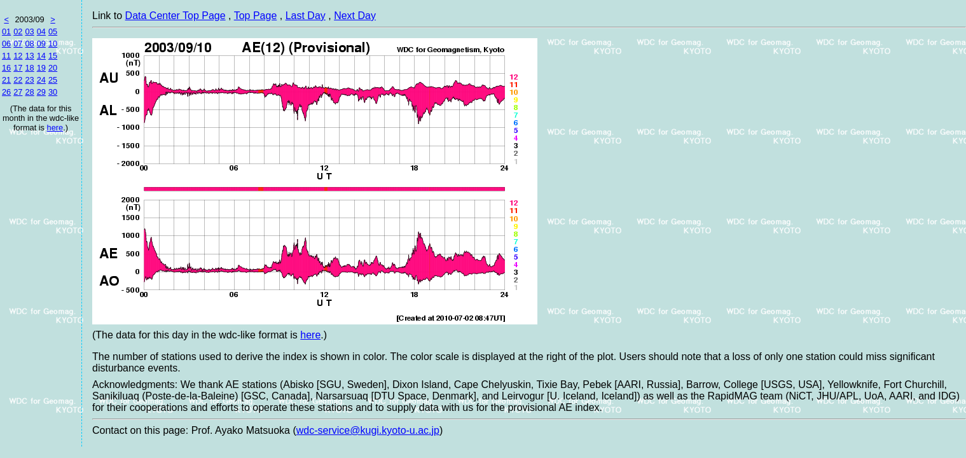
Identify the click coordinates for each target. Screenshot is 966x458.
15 (52, 55)
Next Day (355, 15)
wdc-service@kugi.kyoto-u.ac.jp (367, 430)
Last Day (306, 15)
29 (41, 92)
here (55, 127)
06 (6, 43)
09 (41, 43)
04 (41, 31)
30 (52, 92)
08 (29, 43)
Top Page (255, 15)
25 (52, 80)
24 (41, 80)
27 (17, 92)
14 (41, 55)
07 (17, 43)
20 (52, 68)
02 (17, 31)
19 (41, 68)
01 (6, 31)
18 (29, 68)
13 (29, 55)
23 (29, 80)
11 (6, 55)
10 (52, 43)
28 (29, 92)
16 (6, 68)
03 (29, 31)
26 (6, 92)
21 (6, 80)
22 (17, 80)
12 (17, 55)
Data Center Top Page (175, 15)
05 (52, 31)
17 (17, 68)
